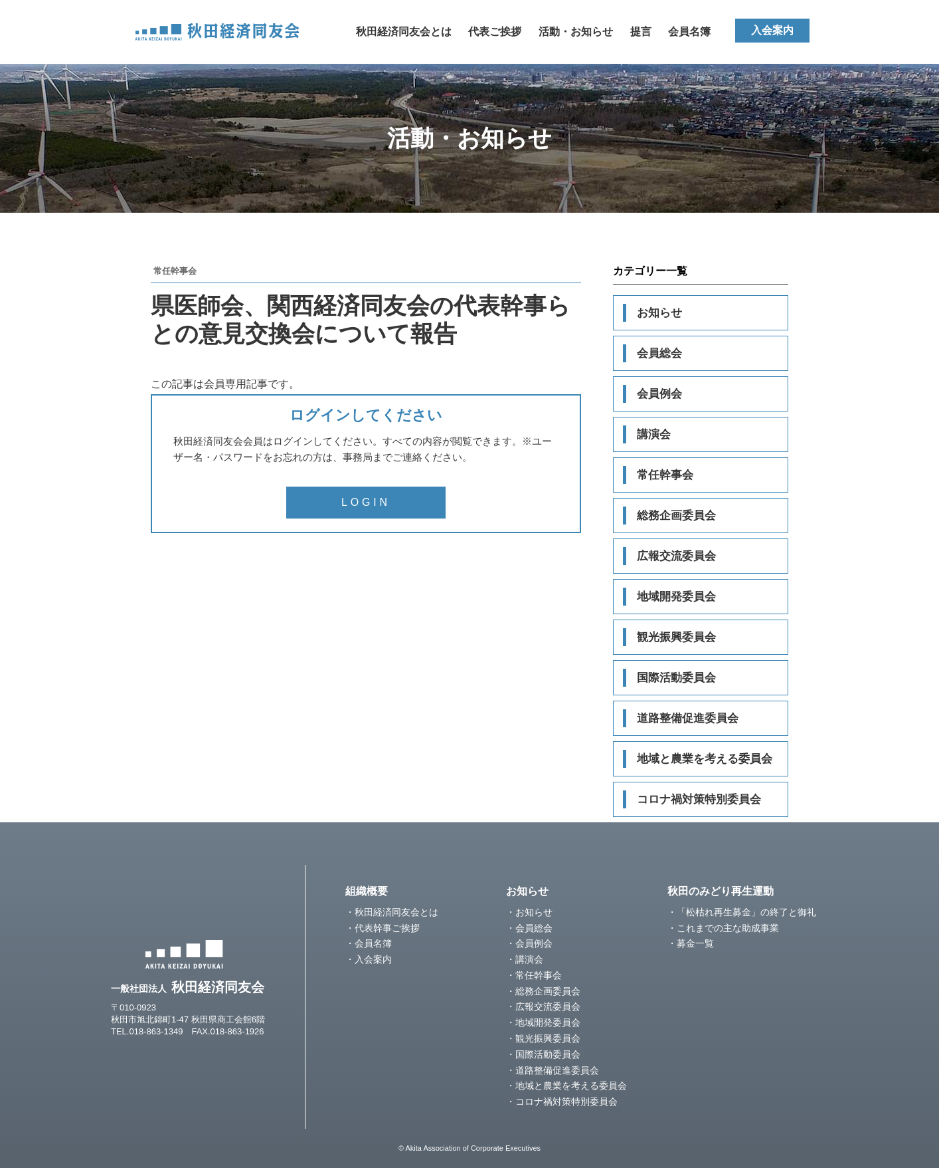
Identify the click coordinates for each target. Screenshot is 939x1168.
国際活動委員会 (676, 677)
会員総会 (659, 353)
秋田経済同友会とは (404, 31)
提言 (640, 31)
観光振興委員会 (676, 637)
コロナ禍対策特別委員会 (699, 799)
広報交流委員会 (676, 556)
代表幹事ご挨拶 (387, 928)
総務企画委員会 (676, 515)
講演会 (654, 434)
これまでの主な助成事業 (728, 928)
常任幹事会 (665, 475)
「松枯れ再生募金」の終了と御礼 (746, 912)
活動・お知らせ (576, 31)
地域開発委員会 (676, 596)
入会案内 (772, 30)
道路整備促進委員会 (687, 718)
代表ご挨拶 (494, 31)
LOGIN (365, 502)
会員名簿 (689, 31)
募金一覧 (695, 943)
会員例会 (659, 394)
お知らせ (659, 312)
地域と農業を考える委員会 (704, 759)
